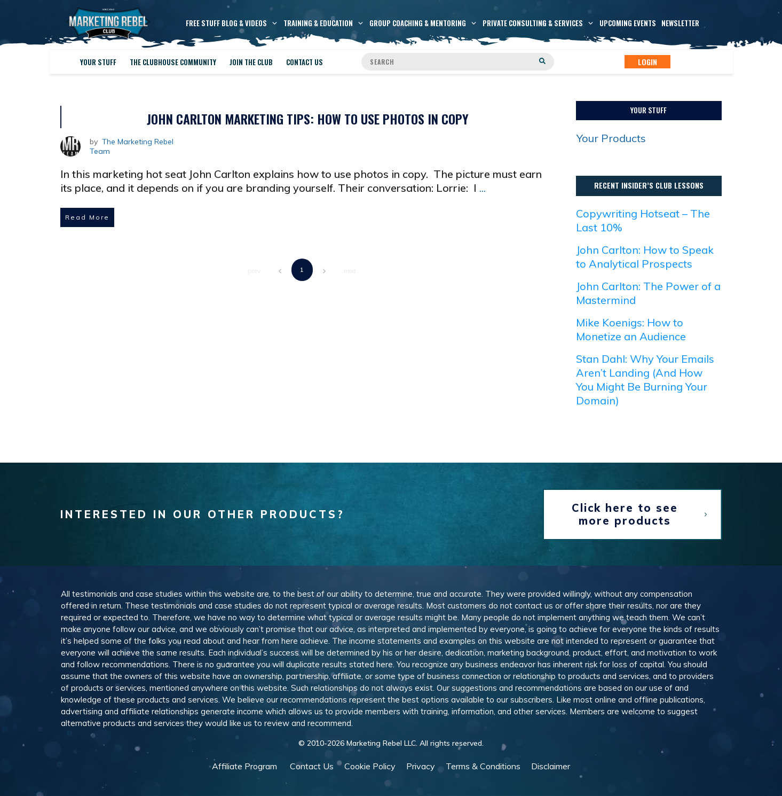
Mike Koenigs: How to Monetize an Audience (631, 329)
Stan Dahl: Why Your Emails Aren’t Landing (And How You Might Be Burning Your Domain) (645, 379)
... (482, 187)
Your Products (611, 138)
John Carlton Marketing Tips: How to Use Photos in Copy (308, 118)
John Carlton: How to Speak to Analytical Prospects (645, 256)
